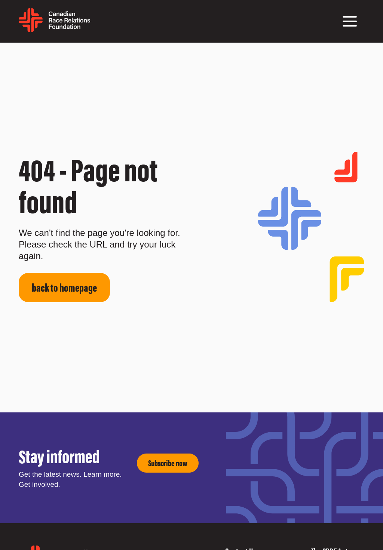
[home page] (54, 29)
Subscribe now (167, 463)
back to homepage (64, 287)
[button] (350, 21)
